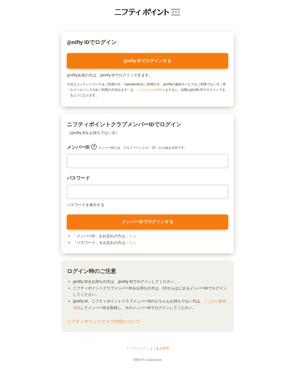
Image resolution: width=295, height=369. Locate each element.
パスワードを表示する (85, 205)
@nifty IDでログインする (148, 60)
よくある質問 (159, 348)
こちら (130, 236)
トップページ (135, 348)
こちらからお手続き (151, 90)
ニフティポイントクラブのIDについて (103, 321)
